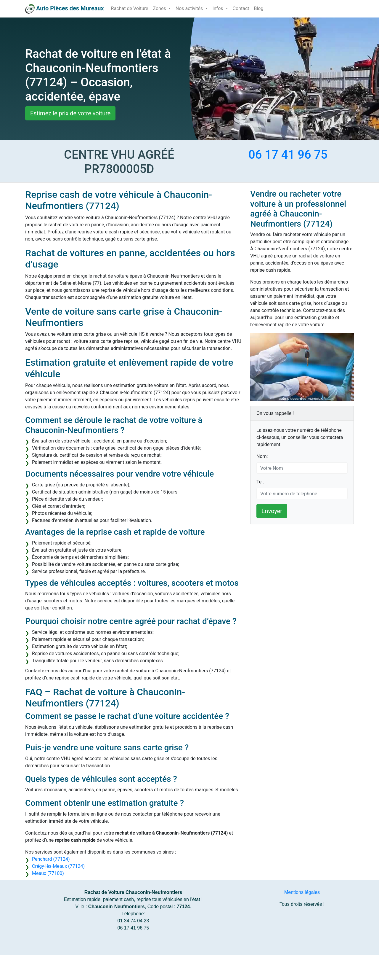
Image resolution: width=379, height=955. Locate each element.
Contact (241, 8)
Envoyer (271, 511)
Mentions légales (302, 892)
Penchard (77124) (51, 859)
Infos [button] (218, 8)
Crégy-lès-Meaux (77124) (58, 866)
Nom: (262, 456)
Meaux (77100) (48, 873)
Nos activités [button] (190, 8)
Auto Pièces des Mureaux (70, 8)
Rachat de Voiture (129, 8)
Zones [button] (160, 8)
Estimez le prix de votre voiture (70, 113)
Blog (258, 8)
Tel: (260, 482)
